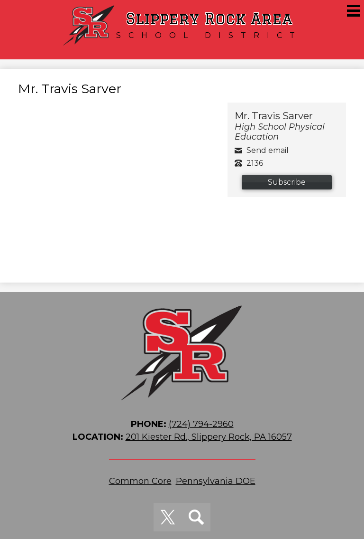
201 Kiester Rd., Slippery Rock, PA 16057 (209, 437)
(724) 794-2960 (201, 424)
